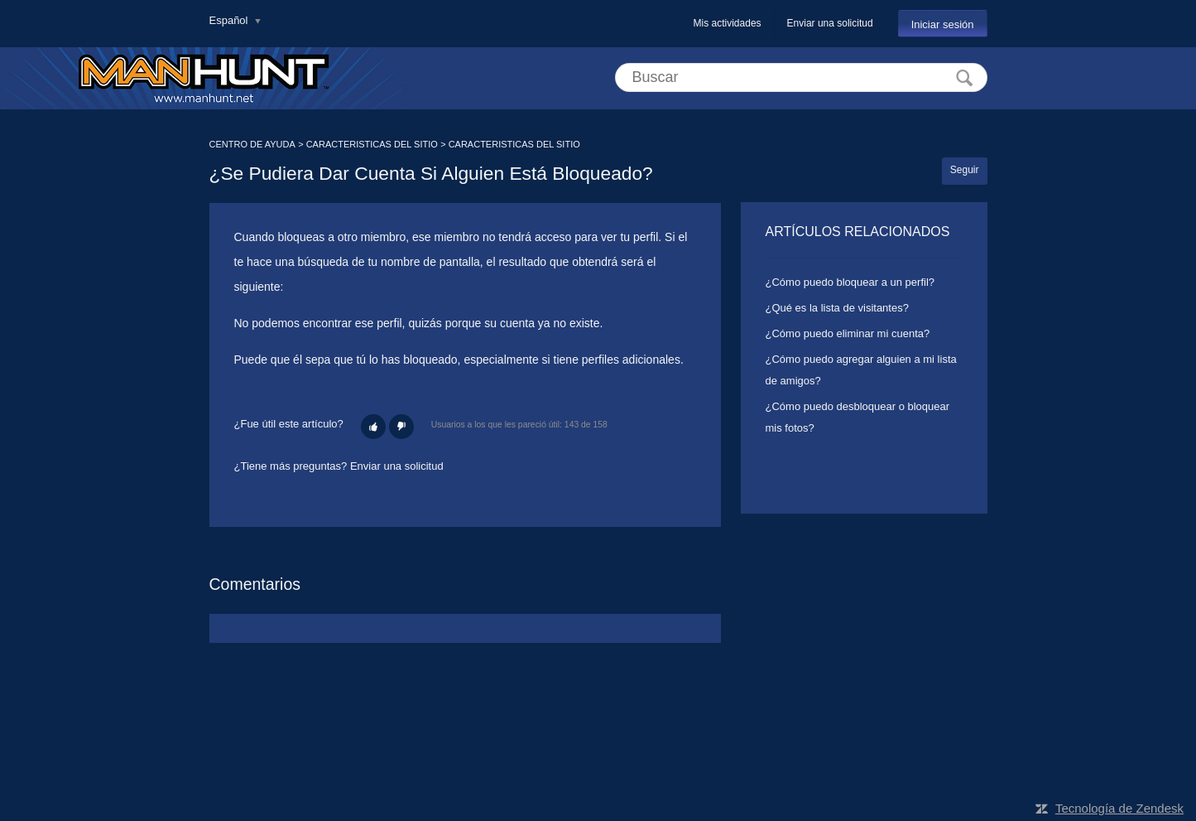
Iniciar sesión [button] (942, 24)
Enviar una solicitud (830, 23)
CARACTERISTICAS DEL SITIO (372, 144)
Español (230, 20)
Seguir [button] (964, 170)
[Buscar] (801, 77)
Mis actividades (727, 23)
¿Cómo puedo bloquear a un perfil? (850, 282)
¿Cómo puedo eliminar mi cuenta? (848, 333)
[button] (373, 426)
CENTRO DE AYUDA (252, 144)
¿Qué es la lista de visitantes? (837, 308)
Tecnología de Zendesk (1119, 808)
